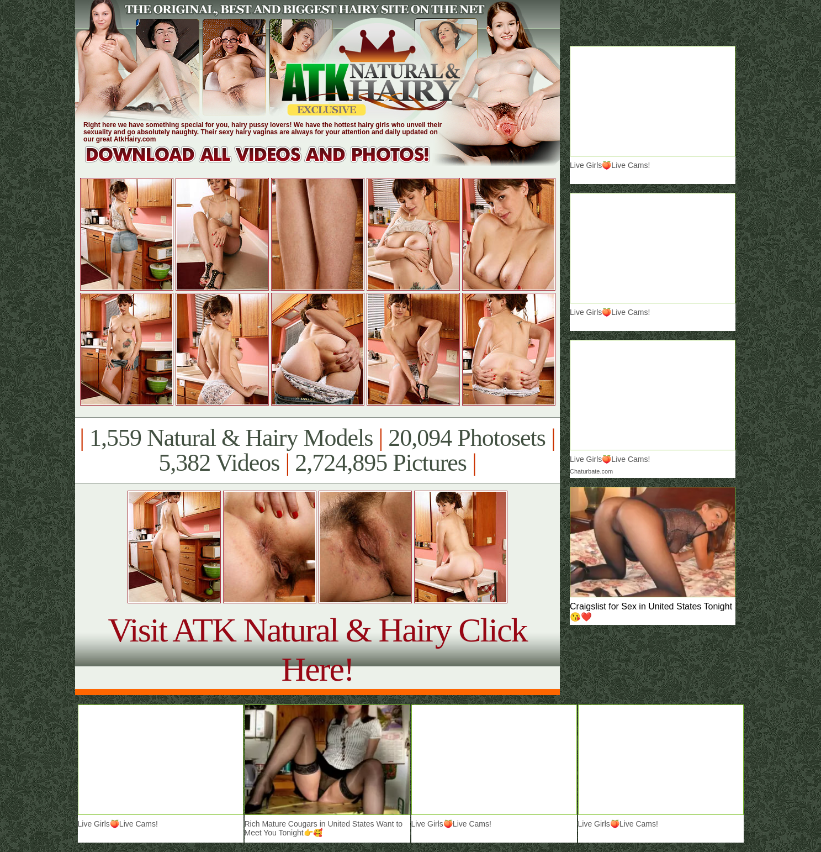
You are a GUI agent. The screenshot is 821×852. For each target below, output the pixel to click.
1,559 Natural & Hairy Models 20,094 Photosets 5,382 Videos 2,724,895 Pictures (317, 450)
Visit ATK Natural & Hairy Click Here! (317, 649)
